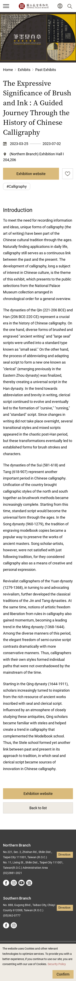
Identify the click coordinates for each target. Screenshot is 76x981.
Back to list (38, 808)
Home (8, 70)
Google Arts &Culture (29, 883)
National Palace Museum (33, 6)
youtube (21, 883)
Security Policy (57, 964)
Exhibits (24, 70)
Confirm (63, 974)
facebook (6, 883)
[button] (60, 6)
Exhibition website (31, 174)
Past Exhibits (45, 70)
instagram (14, 883)
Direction (64, 854)
